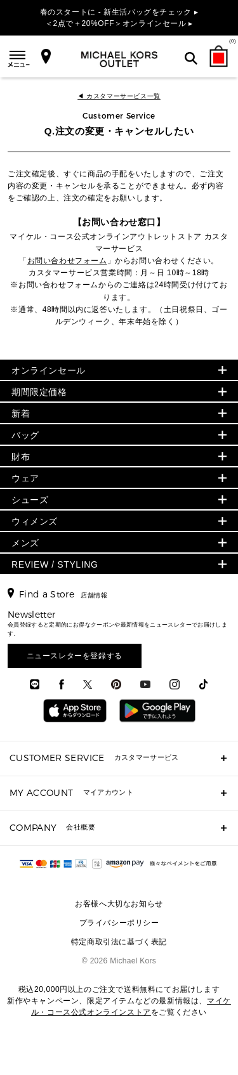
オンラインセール (48, 370)
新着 (20, 413)
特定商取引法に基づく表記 (119, 941)
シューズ (29, 500)
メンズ (25, 543)
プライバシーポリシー (119, 922)
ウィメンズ (34, 521)
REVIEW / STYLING (54, 564)
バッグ (25, 435)
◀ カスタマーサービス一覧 (119, 96)
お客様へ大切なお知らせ (119, 903)
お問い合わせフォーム (67, 260)
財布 (20, 457)
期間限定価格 (39, 392)
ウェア (25, 478)
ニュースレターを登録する (74, 655)
